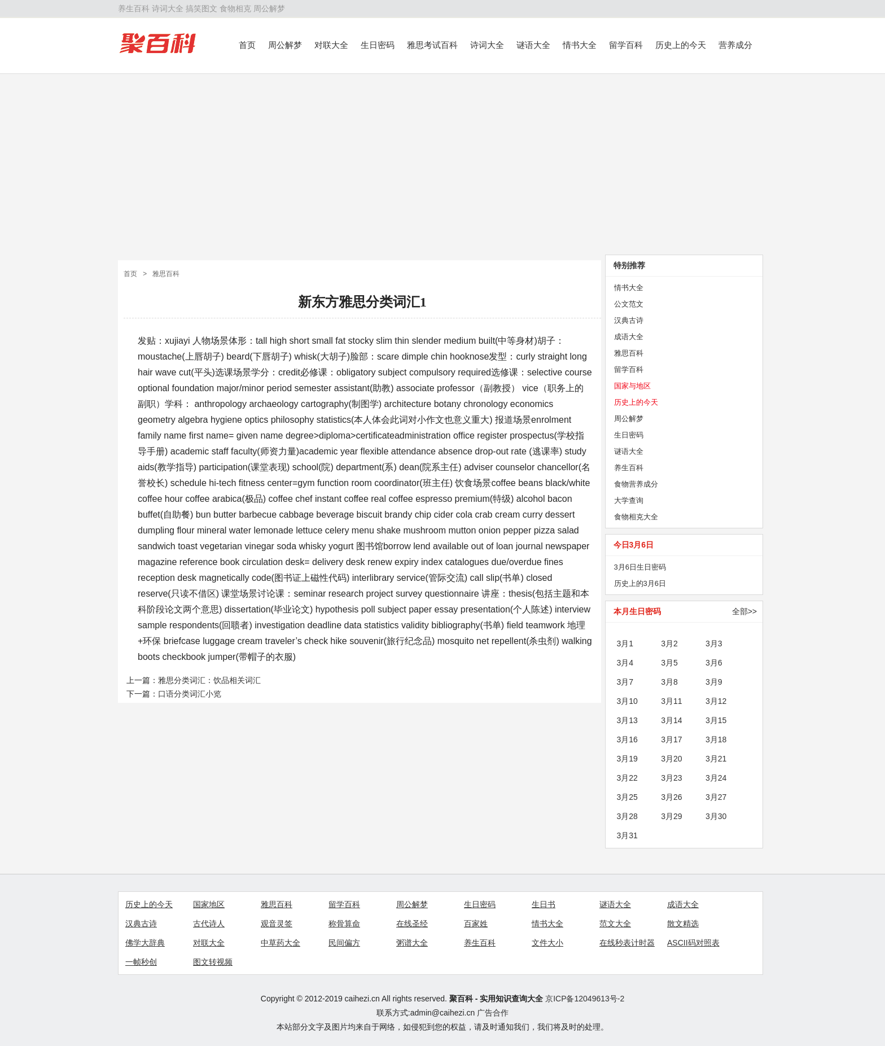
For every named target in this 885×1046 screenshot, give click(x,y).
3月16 (627, 739)
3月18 (716, 739)
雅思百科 (165, 274)
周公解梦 (269, 8)
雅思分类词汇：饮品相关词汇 (209, 680)
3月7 (625, 681)
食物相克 (235, 8)
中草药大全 (280, 942)
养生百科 (134, 8)
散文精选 (683, 923)
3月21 (716, 758)
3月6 (714, 662)
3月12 (716, 701)
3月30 (716, 816)
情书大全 (580, 45)
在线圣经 (412, 923)
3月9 (714, 681)
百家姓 (476, 923)
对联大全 (331, 45)
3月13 (627, 720)
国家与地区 (632, 386)
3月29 (671, 816)
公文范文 (628, 304)
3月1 (625, 643)
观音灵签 (276, 923)
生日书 (543, 904)
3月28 (627, 816)
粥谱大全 (412, 942)
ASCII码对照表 (693, 942)
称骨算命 (344, 923)
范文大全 (615, 923)
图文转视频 (213, 961)
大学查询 (628, 500)
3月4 (625, 662)
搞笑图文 (201, 8)
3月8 (669, 681)
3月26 (671, 797)
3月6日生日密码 (640, 567)
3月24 (716, 777)
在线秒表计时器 (627, 942)
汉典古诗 (628, 320)
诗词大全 (167, 8)
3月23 (671, 777)
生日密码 (378, 45)
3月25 (627, 797)
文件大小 (547, 942)
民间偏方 (344, 942)
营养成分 (735, 45)
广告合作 (493, 1012)
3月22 (627, 777)
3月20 (671, 758)
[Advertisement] (442, 164)
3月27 (716, 797)
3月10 (627, 701)
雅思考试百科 (432, 45)
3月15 (716, 720)
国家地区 (209, 904)
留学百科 (626, 45)
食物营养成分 (636, 484)
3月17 (671, 739)
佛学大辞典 (145, 942)
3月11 (671, 701)
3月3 (714, 643)
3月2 (669, 643)
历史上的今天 (680, 45)
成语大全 (628, 336)
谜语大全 (533, 45)
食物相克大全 (636, 517)
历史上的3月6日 (640, 583)
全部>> (744, 611)
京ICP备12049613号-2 (584, 998)
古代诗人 (209, 923)
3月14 (671, 720)
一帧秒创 (141, 961)
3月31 (627, 835)
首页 (247, 45)
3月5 (669, 662)
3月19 (627, 758)
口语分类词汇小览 (189, 693)
